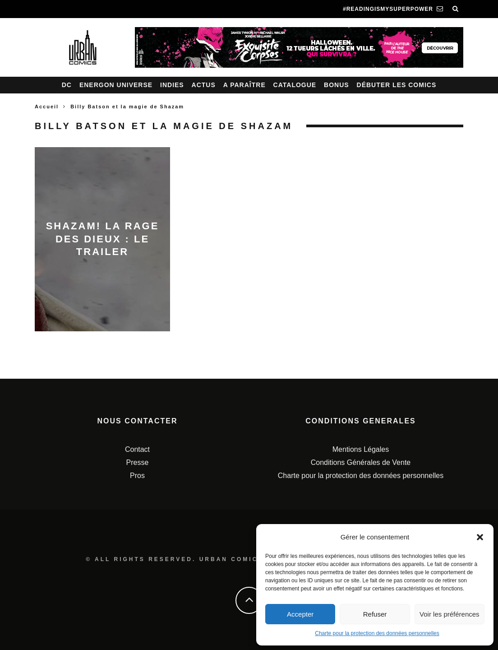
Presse (137, 462)
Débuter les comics (397, 84)
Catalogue (295, 84)
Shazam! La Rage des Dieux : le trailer (102, 238)
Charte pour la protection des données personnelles (377, 633)
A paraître (244, 84)
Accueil (47, 106)
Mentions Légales (360, 449)
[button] (479, 537)
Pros (137, 475)
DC (67, 84)
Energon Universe (115, 84)
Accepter (300, 614)
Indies (172, 84)
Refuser (375, 614)
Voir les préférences (450, 614)
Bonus (336, 84)
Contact (137, 449)
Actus (204, 84)
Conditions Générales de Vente (360, 462)
